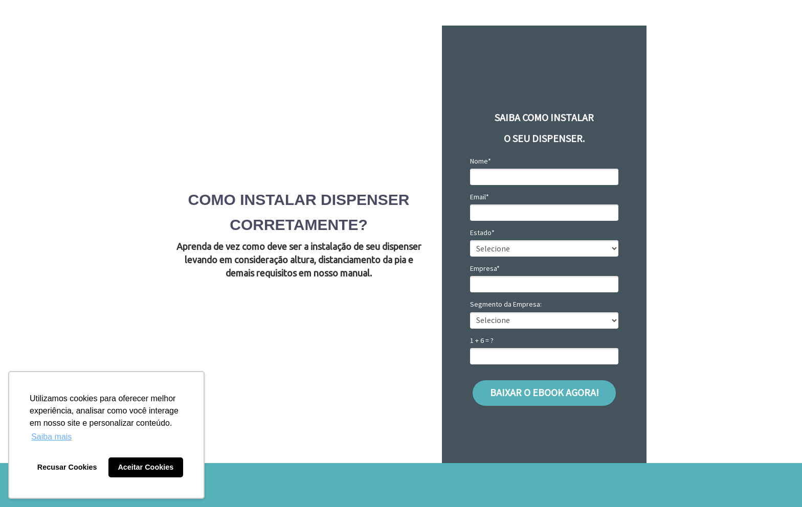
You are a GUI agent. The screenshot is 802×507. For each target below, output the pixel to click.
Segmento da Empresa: (506, 304)
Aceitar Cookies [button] (145, 467)
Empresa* (485, 268)
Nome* (480, 161)
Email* (479, 197)
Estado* (482, 232)
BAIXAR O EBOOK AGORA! (544, 392)
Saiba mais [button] (51, 436)
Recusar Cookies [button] (67, 467)
